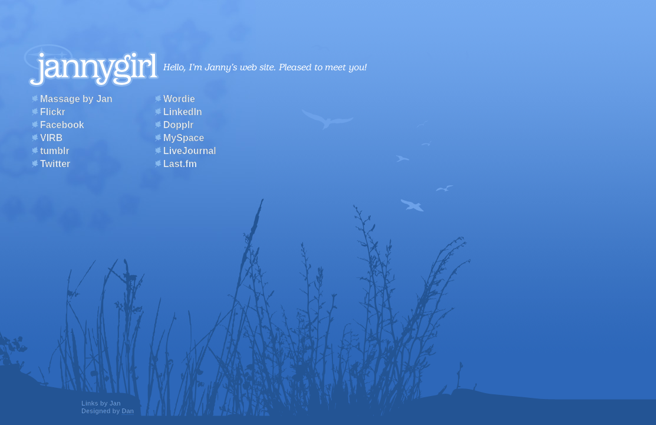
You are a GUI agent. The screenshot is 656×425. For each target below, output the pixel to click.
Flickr (52, 112)
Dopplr (178, 125)
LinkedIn (182, 112)
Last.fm (180, 164)
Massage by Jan (76, 99)
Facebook (62, 125)
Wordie (179, 99)
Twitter (55, 164)
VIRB (51, 138)
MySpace (183, 138)
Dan (127, 410)
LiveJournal (189, 151)
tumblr (55, 151)
